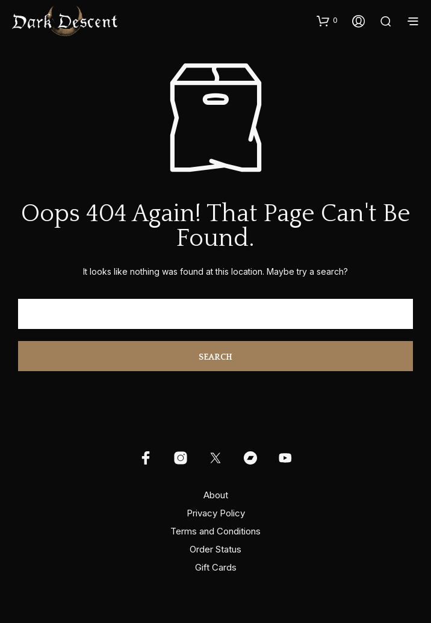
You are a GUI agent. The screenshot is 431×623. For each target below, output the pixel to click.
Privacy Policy (216, 513)
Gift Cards (216, 567)
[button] (327, 20)
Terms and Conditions (215, 531)
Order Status (215, 549)
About (215, 495)
